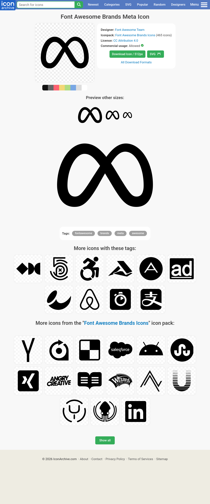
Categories (112, 4)
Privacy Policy (115, 459)
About (84, 459)
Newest (93, 4)
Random (159, 4)
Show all (105, 440)
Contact (96, 459)
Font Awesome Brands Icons (135, 35)
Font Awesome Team (129, 30)
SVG (128, 4)
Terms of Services (140, 459)
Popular (142, 4)
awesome (138, 233)
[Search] (78, 4)
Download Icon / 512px (127, 54)
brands (104, 233)
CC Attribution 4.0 (125, 40)
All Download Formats (136, 62)
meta (120, 233)
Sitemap (162, 459)
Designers (178, 4)
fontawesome (83, 233)
